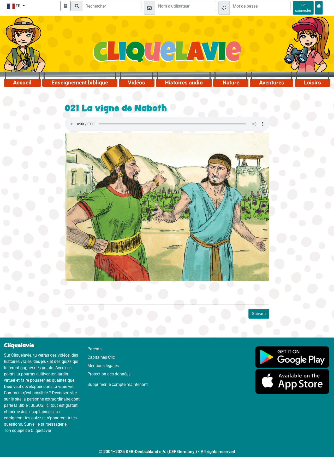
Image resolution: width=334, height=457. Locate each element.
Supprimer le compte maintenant (117, 384)
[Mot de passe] (260, 6)
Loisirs (312, 82)
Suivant (259, 313)
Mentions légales (103, 365)
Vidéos (136, 82)
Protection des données (108, 374)
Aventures (271, 82)
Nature (231, 82)
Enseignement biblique (79, 82)
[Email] (185, 6)
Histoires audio (184, 82)
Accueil (22, 82)
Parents (94, 348)
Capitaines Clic (101, 357)
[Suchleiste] (111, 6)
